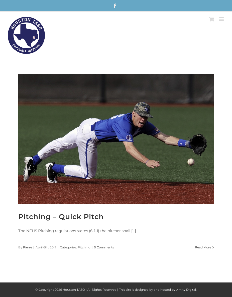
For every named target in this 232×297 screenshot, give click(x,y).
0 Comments (104, 247)
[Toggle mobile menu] (221, 19)
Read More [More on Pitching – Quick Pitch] (203, 247)
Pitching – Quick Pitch (61, 216)
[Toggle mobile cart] (211, 19)
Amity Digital (186, 289)
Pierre (27, 247)
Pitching (84, 247)
